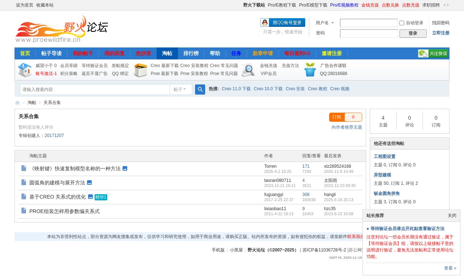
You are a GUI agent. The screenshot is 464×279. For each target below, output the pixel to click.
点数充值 (410, 5)
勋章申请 (263, 53)
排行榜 (191, 53)
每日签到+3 (297, 53)
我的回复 (114, 53)
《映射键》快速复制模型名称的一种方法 (75, 168)
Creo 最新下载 (164, 65)
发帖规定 (120, 65)
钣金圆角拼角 (387, 193)
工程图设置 (384, 156)
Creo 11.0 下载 (236, 88)
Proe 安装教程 (194, 73)
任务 (236, 53)
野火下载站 (254, 5)
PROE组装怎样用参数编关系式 (64, 211)
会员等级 (69, 65)
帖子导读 (51, 53)
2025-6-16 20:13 (338, 199)
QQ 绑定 (120, 73)
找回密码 (441, 22)
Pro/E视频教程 (344, 5)
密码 (320, 33)
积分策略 (69, 73)
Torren (270, 166)
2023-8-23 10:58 (338, 214)
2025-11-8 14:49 (338, 171)
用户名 (322, 22)
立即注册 (441, 33)
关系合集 (28, 116)
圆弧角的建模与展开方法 (57, 183)
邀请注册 (332, 53)
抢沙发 (143, 53)
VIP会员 (268, 73)
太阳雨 (330, 180)
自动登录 (411, 22)
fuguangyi (273, 194)
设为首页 (24, 5)
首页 (25, 53)
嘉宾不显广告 (95, 73)
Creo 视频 (339, 88)
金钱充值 (370, 5)
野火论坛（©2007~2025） (273, 250)
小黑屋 (236, 250)
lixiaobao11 (275, 208)
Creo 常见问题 (224, 65)
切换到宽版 (446, 5)
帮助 (215, 53)
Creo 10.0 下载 (268, 88)
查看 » (450, 268)
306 (306, 194)
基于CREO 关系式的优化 (57, 197)
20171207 (54, 135)
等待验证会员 (95, 65)
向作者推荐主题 (347, 127)
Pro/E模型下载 (313, 5)
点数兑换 (390, 5)
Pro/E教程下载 (282, 5)
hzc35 (330, 208)
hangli (330, 194)
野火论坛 (17, 102)
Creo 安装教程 (194, 65)
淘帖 (167, 53)
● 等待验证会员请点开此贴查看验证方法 (405, 228)
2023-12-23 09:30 (340, 185)
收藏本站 (45, 5)
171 (306, 166)
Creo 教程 (317, 88)
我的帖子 (83, 53)
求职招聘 (431, 5)
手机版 (218, 250)
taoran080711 (277, 180)
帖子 (178, 89)
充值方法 (290, 65)
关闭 (452, 215)
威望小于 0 (46, 65)
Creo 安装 (295, 88)
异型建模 (382, 175)
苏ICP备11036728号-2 (324, 250)
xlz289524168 (337, 166)
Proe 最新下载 (165, 73)
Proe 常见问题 (224, 73)
